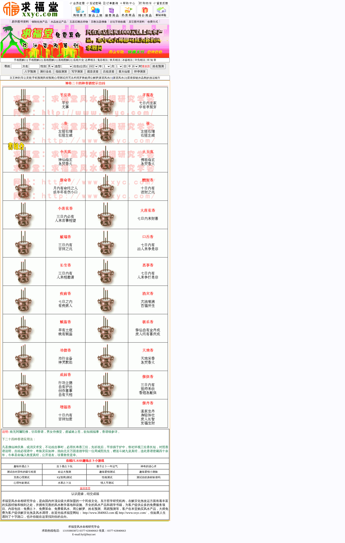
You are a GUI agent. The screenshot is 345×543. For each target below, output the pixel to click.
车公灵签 (26, 77)
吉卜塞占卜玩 (64, 466)
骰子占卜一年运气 (107, 466)
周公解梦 (93, 77)
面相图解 (49, 60)
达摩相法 (90, 60)
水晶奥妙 (143, 77)
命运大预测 (64, 471)
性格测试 (107, 477)
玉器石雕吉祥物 (79, 21)
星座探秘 (132, 77)
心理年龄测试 (21, 482)
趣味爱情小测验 (148, 471)
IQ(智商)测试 (64, 477)
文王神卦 (15, 77)
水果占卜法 (64, 482)
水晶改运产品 (58, 21)
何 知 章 (151, 60)
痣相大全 (78, 60)
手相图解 (19, 60)
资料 (142, 21)
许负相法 (140, 60)
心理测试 (59, 77)
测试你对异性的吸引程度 (21, 471)
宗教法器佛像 (99, 21)
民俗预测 (48, 77)
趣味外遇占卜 (21, 466)
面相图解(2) (65, 60)
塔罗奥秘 (82, 77)
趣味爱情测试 (107, 471)
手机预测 (37, 77)
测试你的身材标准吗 (148, 477)
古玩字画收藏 (118, 21)
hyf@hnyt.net (88, 534)
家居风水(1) (106, 77)
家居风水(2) (120, 77)
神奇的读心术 (148, 466)
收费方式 (152, 21)
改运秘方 (155, 77)
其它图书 (134, 21)
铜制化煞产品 (40, 21)
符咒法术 (71, 77)
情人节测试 (107, 482)
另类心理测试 (21, 477)
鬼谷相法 (102, 60)
